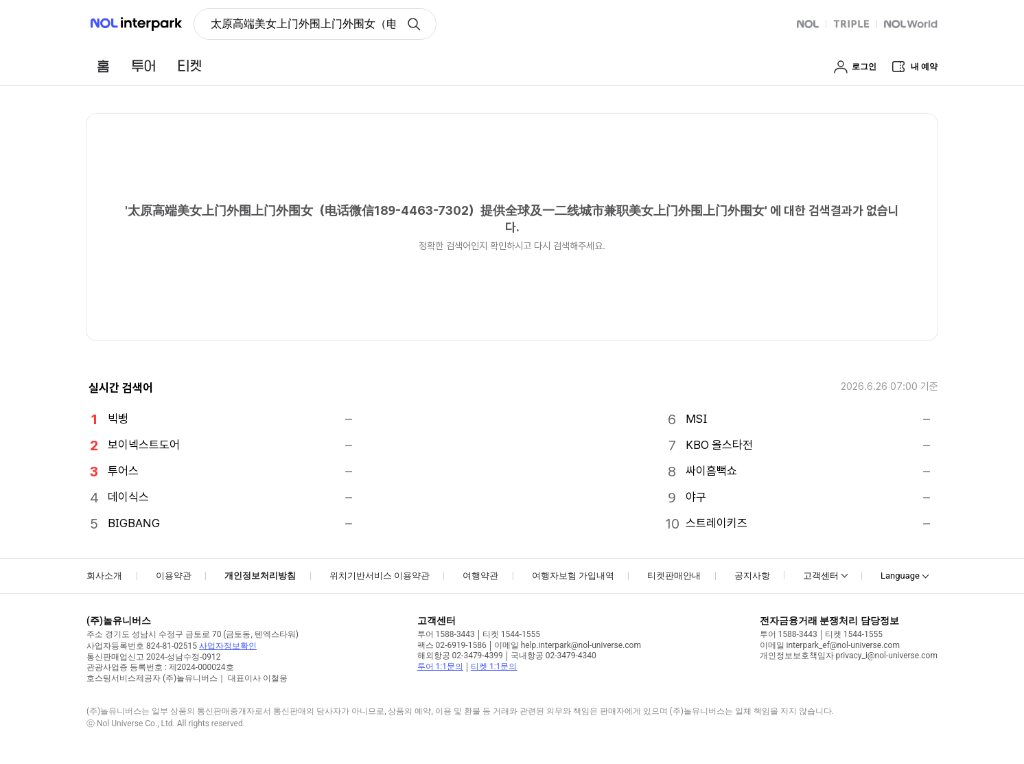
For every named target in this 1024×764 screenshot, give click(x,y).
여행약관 (480, 575)
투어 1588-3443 (446, 634)
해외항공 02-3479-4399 (460, 655)
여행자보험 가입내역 (573, 575)
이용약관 (173, 575)
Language (900, 575)
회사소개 (104, 575)
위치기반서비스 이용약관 (379, 575)
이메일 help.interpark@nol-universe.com (567, 645)
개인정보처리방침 (260, 575)
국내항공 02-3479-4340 (553, 655)
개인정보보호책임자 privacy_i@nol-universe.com (849, 655)
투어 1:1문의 (440, 666)
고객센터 (821, 575)
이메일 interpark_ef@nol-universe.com (830, 645)
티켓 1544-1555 (511, 634)
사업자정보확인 (228, 646)
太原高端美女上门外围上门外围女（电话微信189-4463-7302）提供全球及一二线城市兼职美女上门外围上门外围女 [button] (303, 23)
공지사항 (752, 575)
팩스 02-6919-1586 (452, 645)
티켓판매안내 (674, 575)
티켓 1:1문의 (494, 666)
